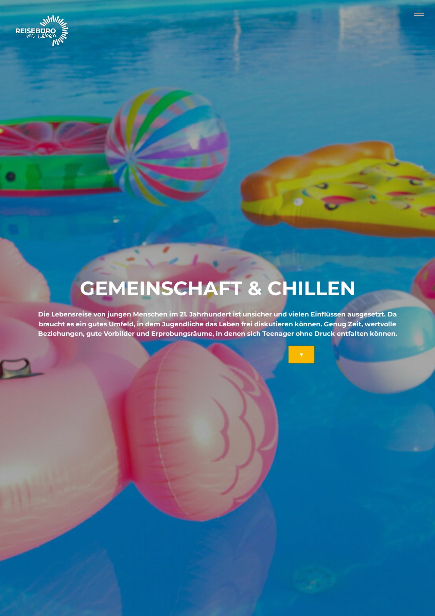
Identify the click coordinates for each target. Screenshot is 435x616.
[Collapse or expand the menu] (419, 14)
